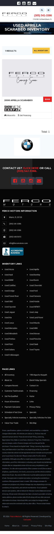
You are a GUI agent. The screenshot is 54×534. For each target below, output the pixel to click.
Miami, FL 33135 (15, 217)
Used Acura (8, 269)
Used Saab (32, 344)
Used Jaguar (8, 312)
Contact (25, 526)
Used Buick (33, 280)
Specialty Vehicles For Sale (39, 418)
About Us (7, 380)
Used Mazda (33, 323)
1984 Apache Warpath (37, 375)
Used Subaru (8, 350)
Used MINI (32, 328)
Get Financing (25, 115)
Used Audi (7, 275)
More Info (11, 115)
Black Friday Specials (36, 380)
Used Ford (32, 291)
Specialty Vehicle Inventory (14, 418)
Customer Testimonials (12, 391)
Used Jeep (32, 312)
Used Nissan (33, 334)
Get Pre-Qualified (10, 396)
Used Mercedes (9, 328)
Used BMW (7, 280)
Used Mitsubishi (9, 334)
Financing (32, 391)
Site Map (31, 423)
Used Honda (33, 302)
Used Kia (7, 318)
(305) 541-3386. (27, 171)
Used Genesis (34, 296)
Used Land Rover (35, 318)
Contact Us (32, 386)
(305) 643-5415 (15, 237)
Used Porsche (34, 339)
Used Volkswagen (10, 355)
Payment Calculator (11, 407)
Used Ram (7, 344)
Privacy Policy (33, 407)
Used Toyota (33, 350)
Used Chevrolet (34, 285)
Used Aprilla (33, 269)
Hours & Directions (10, 402)
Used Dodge (8, 291)
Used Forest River (10, 296)
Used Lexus (8, 323)
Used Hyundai (9, 307)
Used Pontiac (8, 339)
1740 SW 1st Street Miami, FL (42, 19)
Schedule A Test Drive (12, 412)
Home (30, 396)
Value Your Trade (10, 423)
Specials (31, 412)
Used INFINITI (33, 307)
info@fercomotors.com (18, 243)
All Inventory (41, 51)
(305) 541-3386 (43, 15)
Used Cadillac (9, 285)
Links (30, 402)
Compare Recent (10, 386)
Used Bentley (33, 275)
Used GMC (7, 302)
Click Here (31, 168)
